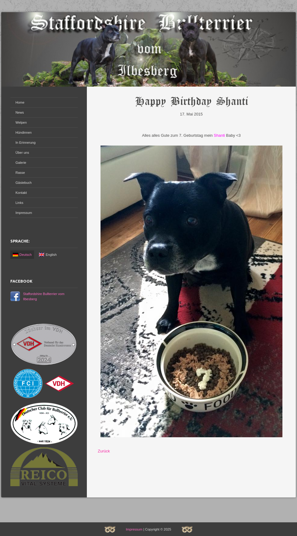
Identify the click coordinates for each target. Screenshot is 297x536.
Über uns (22, 152)
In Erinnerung (25, 142)
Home (19, 102)
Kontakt (21, 192)
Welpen (21, 122)
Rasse (20, 172)
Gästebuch (23, 182)
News (19, 112)
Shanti (219, 135)
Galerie (20, 162)
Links (19, 202)
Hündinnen (23, 132)
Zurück (104, 451)
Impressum (23, 213)
